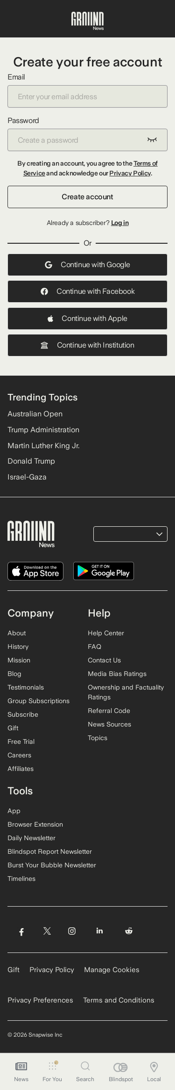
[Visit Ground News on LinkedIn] (99, 931)
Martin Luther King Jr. (43, 445)
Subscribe (22, 714)
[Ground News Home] (87, 21)
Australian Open (35, 413)
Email (87, 90)
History (17, 646)
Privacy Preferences (40, 1000)
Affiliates (20, 768)
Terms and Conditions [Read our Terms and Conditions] (118, 1000)
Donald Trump (31, 461)
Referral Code (109, 710)
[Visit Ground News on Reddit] (129, 931)
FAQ (94, 646)
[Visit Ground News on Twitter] (47, 931)
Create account (87, 196)
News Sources (109, 724)
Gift (12, 728)
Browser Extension (35, 824)
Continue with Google (87, 264)
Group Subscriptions (38, 701)
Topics (97, 737)
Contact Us (104, 660)
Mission (18, 660)
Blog (14, 673)
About (16, 633)
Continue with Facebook (87, 291)
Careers (19, 755)
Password (87, 133)
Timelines (21, 878)
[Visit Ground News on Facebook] (21, 931)
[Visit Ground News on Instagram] (71, 931)
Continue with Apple (87, 318)
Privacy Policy (129, 173)
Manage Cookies (112, 970)
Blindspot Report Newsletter (49, 851)
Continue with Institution (87, 345)
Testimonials (25, 687)
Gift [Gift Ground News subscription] (13, 970)
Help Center (106, 633)
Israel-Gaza (27, 476)
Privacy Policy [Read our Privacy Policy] (51, 970)
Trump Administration (43, 429)
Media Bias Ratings (117, 673)
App (14, 810)
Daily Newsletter (31, 838)
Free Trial (21, 741)
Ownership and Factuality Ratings (126, 692)
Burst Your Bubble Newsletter (51, 865)
